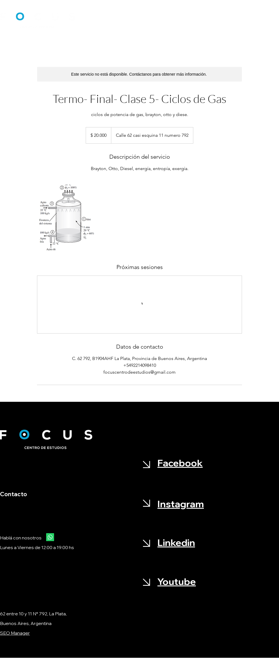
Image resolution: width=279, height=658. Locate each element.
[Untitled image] (70, 218)
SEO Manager (15, 633)
